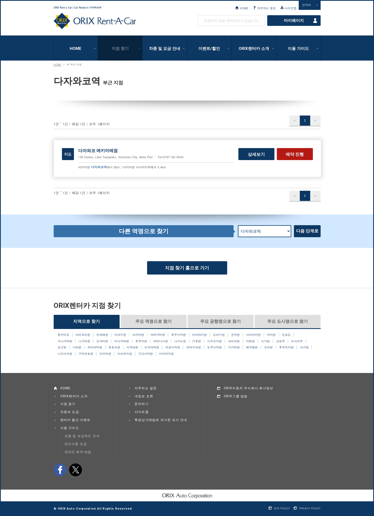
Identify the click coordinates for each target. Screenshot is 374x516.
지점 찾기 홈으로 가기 (187, 268)
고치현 (268, 347)
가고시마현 (145, 354)
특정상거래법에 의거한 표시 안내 (161, 420)
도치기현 (219, 335)
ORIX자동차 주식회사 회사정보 (249, 388)
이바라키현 (199, 335)
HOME (244, 8)
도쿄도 (286, 335)
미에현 (250, 341)
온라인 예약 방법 (78, 452)
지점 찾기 (120, 48)
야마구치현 (193, 347)
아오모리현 (83, 335)
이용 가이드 (298, 48)
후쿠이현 (141, 341)
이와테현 (102, 335)
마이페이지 (294, 20)
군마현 (235, 335)
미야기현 (120, 335)
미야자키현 (124, 354)
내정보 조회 (144, 396)
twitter (75, 469)
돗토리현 (114, 347)
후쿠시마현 (178, 335)
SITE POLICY (282, 508)
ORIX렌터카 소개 (254, 48)
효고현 (62, 347)
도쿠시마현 (214, 347)
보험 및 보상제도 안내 (82, 436)
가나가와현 (65, 341)
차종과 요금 (69, 412)
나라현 (77, 347)
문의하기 (142, 404)
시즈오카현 (214, 341)
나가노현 (180, 341)
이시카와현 (121, 341)
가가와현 (234, 347)
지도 (68, 154)
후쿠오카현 (286, 347)
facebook (60, 469)
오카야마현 (151, 347)
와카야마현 (95, 347)
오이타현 (105, 354)
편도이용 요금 (76, 444)
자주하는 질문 (266, 8)
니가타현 (84, 341)
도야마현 (102, 341)
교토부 (280, 341)
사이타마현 (253, 335)
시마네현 (132, 347)
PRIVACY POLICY (309, 508)
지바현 (271, 335)
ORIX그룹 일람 (236, 396)
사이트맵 (290, 8)
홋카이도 (63, 335)
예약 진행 (295, 154)
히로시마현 (172, 347)
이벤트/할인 (209, 48)
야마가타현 (157, 335)
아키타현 (138, 335)
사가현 (304, 347)
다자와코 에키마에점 (98, 150)
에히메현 (252, 347)
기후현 (196, 341)
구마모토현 (85, 354)
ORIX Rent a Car (95, 21)
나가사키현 (65, 354)
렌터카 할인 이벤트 (75, 420)
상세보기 (256, 154)
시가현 (265, 341)
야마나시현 (160, 341)
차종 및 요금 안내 (164, 48)
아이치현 (234, 341)
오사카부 (297, 341)
